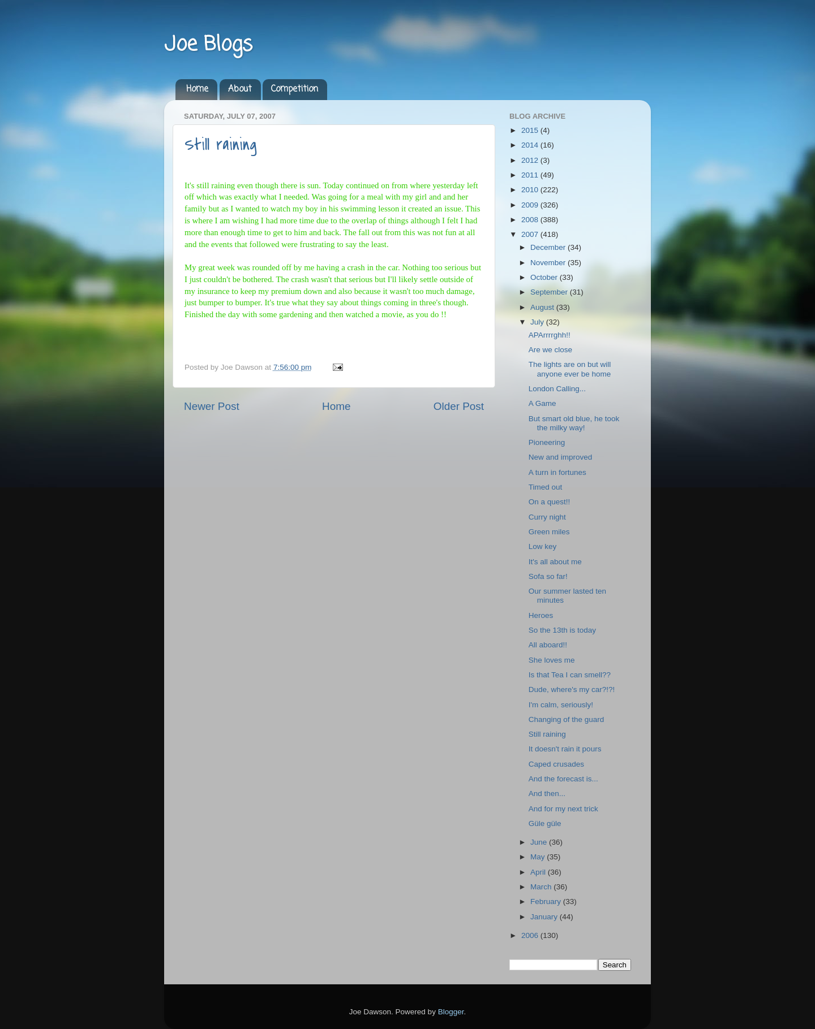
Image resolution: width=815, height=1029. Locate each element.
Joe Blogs (208, 44)
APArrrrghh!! (549, 335)
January (545, 917)
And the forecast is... (563, 779)
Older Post (459, 406)
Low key (543, 546)
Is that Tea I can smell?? (570, 675)
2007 (531, 234)
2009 (531, 205)
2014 (531, 145)
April (539, 872)
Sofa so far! (548, 576)
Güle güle (545, 823)
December (549, 247)
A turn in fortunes (557, 472)
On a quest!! (549, 502)
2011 (531, 175)
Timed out (546, 487)
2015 (531, 130)
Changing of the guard (566, 719)
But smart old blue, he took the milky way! (574, 423)
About (240, 89)
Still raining (221, 144)
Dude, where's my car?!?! (572, 689)
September (550, 292)
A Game (542, 403)
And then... (547, 793)
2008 (531, 219)
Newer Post (211, 406)
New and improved (561, 457)
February (546, 901)
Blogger (451, 1012)
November (549, 262)
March (542, 887)
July (538, 322)
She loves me (552, 660)
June (539, 842)
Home (197, 89)
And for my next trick (563, 809)
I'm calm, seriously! (561, 705)
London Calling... (557, 388)
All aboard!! (548, 645)
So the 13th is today (562, 630)
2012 (531, 160)
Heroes (541, 615)
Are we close (550, 349)
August (543, 307)
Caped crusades (556, 764)
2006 (531, 935)
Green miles (549, 532)
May (538, 857)
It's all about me (555, 561)
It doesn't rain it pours (565, 749)
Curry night (547, 517)
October (545, 277)
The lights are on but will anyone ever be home (570, 369)
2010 (531, 189)
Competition (294, 89)
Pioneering (547, 442)
